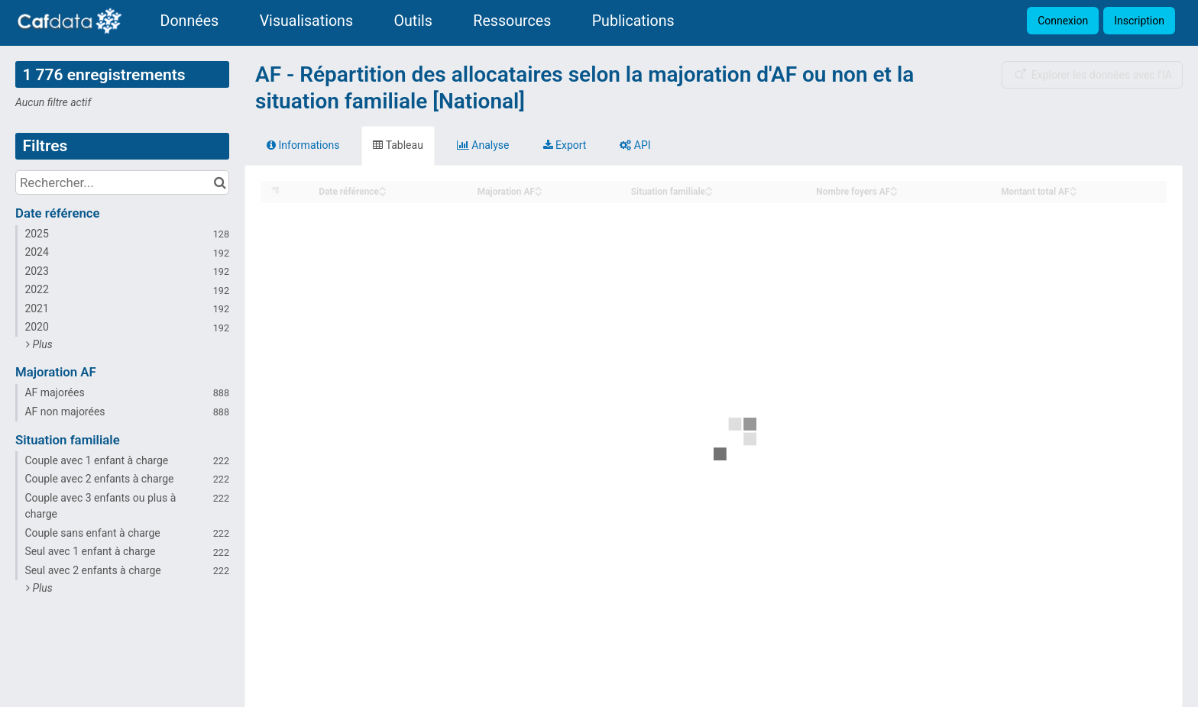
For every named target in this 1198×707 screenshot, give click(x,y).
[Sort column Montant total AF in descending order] (1073, 192)
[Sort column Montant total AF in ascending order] (1073, 187)
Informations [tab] (303, 145)
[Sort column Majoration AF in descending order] (538, 192)
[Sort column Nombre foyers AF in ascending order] (894, 187)
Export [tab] (565, 145)
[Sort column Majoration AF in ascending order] (538, 187)
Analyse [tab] (483, 145)
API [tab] (635, 145)
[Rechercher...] (122, 182)
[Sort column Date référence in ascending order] (383, 187)
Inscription (1139, 21)
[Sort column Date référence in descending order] (383, 192)
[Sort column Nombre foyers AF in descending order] (894, 192)
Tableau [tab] (398, 145)
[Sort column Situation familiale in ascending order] (709, 187)
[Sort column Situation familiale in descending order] (709, 192)
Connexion (1063, 21)
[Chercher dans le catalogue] (219, 182)
